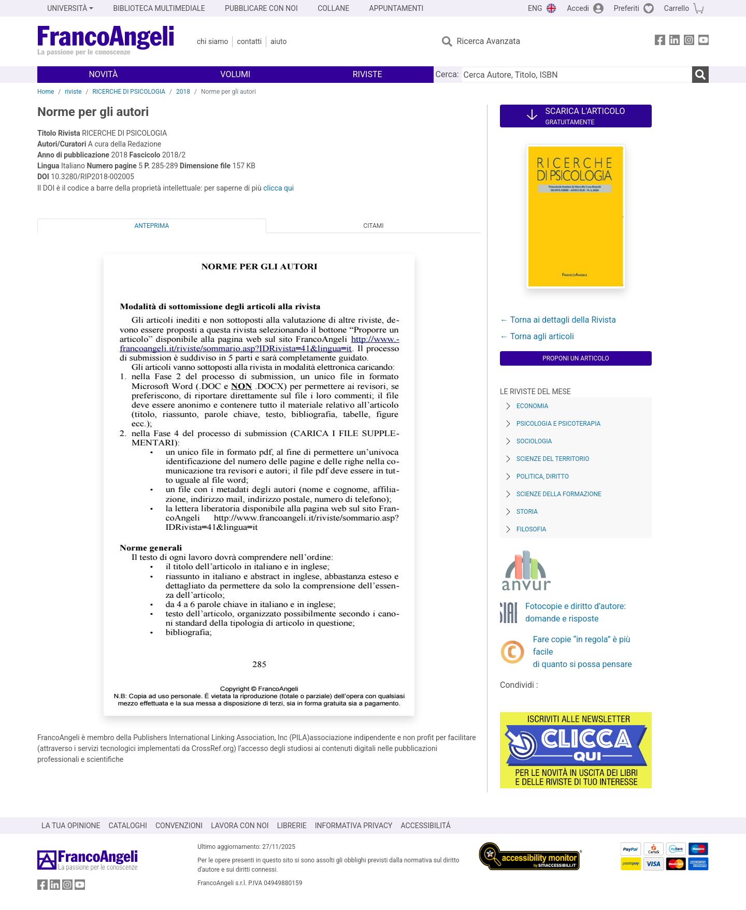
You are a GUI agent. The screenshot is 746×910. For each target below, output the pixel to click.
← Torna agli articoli (537, 336)
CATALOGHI (128, 825)
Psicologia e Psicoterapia (558, 423)
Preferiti (626, 8)
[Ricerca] (700, 74)
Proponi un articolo (575, 358)
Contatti (249, 41)
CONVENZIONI (179, 825)
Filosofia (531, 529)
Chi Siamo (212, 41)
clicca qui (278, 188)
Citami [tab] (373, 225)
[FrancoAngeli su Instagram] (689, 42)
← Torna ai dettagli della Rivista (558, 320)
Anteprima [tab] (152, 225)
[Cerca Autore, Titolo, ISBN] (576, 74)
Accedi (578, 8)
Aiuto (278, 41)
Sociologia (534, 441)
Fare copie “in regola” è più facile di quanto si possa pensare (582, 651)
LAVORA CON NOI (240, 825)
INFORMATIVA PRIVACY (354, 825)
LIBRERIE (292, 825)
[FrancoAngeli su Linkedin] (674, 42)
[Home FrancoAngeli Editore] (106, 41)
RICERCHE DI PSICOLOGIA (128, 91)
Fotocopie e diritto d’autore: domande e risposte (575, 612)
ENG (535, 8)
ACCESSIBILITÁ (426, 825)
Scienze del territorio (553, 459)
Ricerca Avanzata (489, 41)
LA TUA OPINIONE (71, 825)
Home (45, 91)
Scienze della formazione (559, 494)
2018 (183, 91)
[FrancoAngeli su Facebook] (660, 42)
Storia (527, 511)
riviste (73, 91)
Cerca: (447, 74)
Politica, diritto (543, 476)
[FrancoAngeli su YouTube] (703, 42)
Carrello (676, 8)
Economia (532, 406)
